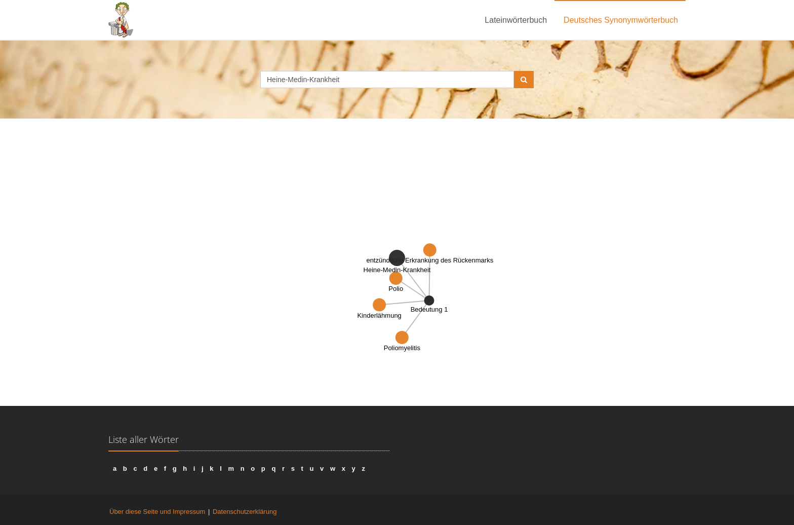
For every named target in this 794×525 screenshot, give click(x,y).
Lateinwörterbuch (516, 20)
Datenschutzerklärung (244, 511)
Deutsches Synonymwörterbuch (621, 20)
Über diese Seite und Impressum (157, 511)
